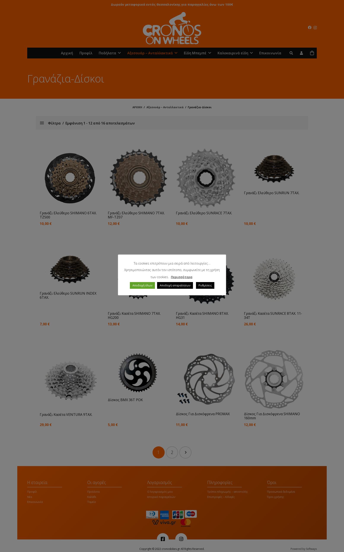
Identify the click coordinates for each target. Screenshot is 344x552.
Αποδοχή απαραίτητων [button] (175, 285)
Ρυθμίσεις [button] (205, 285)
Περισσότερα (181, 277)
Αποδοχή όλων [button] (142, 285)
